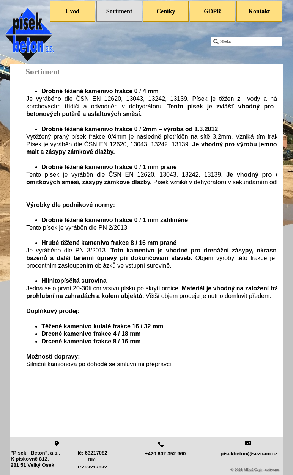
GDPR (212, 11)
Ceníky (166, 11)
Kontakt (259, 11)
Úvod (72, 11)
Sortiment (119, 11)
